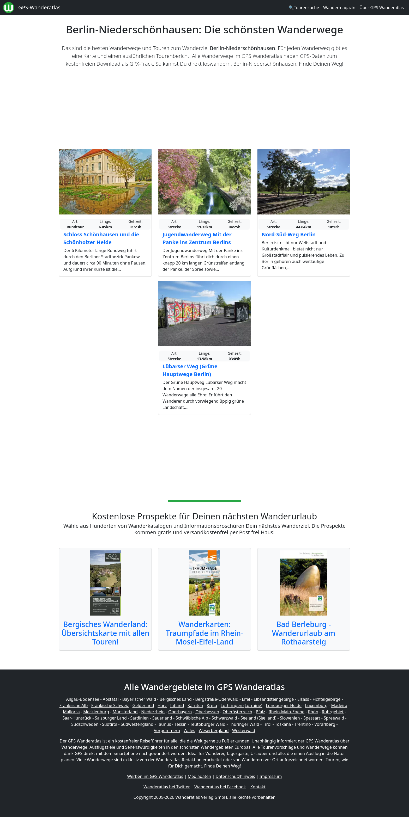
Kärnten (195, 705)
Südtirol (109, 724)
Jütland (177, 705)
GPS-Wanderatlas (39, 7)
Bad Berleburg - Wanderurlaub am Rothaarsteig (303, 633)
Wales (189, 730)
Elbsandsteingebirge (274, 699)
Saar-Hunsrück (76, 718)
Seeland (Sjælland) (258, 718)
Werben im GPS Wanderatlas (155, 776)
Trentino (302, 724)
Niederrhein (153, 712)
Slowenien (290, 718)
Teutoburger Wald (207, 724)
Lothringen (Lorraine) (241, 705)
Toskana (283, 724)
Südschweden (84, 724)
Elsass (303, 699)
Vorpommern (167, 730)
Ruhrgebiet (333, 712)
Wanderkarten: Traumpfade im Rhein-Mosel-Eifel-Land (204, 633)
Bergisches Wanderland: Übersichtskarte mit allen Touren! (105, 633)
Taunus (164, 724)
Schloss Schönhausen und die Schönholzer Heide (101, 238)
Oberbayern (180, 712)
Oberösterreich (237, 712)
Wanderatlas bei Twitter (166, 787)
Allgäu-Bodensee (82, 699)
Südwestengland (137, 724)
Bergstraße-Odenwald (216, 699)
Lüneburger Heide (284, 705)
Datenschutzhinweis (235, 776)
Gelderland (143, 705)
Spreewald (334, 718)
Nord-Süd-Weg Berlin (289, 234)
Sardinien (139, 718)
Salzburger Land (111, 718)
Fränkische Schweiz (110, 705)
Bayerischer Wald (139, 699)
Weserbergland (214, 730)
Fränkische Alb (73, 705)
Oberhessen (207, 712)
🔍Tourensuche (303, 7)
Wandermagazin (339, 7)
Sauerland (162, 718)
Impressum (271, 776)
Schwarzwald (224, 718)
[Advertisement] (204, 108)
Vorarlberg (324, 724)
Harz (162, 705)
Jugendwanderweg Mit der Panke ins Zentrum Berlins (197, 238)
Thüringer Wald (244, 724)
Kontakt (258, 787)
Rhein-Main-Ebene (286, 712)
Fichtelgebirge (326, 699)
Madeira (339, 705)
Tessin (181, 724)
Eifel (246, 699)
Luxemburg (316, 705)
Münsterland (125, 712)
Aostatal (111, 699)
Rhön (313, 712)
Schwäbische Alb (192, 718)
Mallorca (71, 712)
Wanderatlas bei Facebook (220, 787)
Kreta (212, 705)
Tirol (267, 724)
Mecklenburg (96, 712)
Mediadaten (199, 776)
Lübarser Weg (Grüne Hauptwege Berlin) (190, 370)
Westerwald (243, 730)
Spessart (311, 718)
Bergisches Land (176, 699)
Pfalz (260, 712)
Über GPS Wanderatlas (381, 7)
